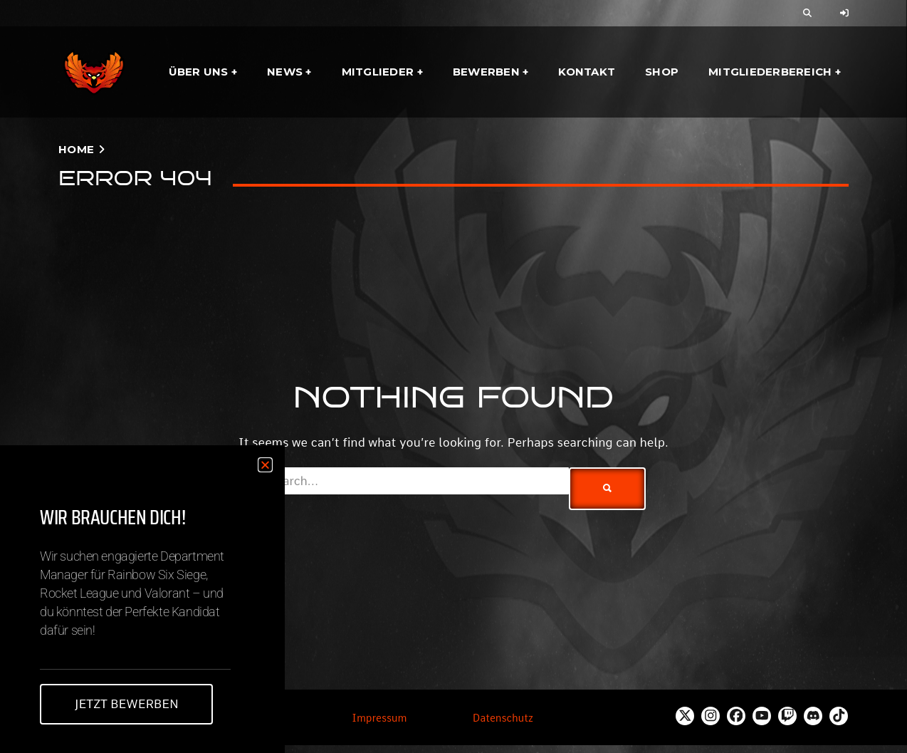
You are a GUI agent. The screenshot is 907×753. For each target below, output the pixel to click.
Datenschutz (503, 718)
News (285, 71)
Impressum (379, 718)
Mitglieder (378, 71)
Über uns (199, 71)
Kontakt (586, 71)
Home (76, 149)
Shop (661, 71)
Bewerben (486, 71)
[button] (265, 464)
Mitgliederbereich (770, 71)
